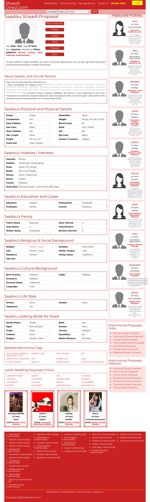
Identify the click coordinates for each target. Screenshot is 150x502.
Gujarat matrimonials (47, 443)
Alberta (138, 244)
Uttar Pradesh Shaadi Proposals (128, 343)
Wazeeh (134, 142)
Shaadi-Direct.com (17, 5)
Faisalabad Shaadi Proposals (127, 384)
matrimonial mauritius (92, 362)
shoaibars (86, 376)
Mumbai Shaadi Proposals (126, 333)
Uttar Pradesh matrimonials (42, 447)
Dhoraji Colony (26, 52)
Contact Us (98, 492)
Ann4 (134, 21)
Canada (134, 125)
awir (33, 359)
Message (54, 48)
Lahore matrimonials (19, 443)
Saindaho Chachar (133, 152)
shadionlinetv (63, 362)
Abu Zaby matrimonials (104, 447)
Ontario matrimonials (130, 434)
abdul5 (59, 382)
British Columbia (134, 123)
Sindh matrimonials (19, 466)
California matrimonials (103, 441)
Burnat (135, 293)
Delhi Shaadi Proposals (124, 346)
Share (55, 54)
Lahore (68, 422)
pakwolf (35, 362)
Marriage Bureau (87, 3)
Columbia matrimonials (131, 441)
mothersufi (11, 382)
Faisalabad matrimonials (13, 462)
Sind (40, 52)
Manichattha (135, 265)
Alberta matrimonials (130, 437)
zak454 (34, 376)
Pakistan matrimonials (18, 55)
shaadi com (62, 359)
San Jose (135, 30)
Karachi (16, 422)
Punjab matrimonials (47, 454)
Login (137, 3)
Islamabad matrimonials (12, 435)
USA (140, 32)
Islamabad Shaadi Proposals (127, 368)
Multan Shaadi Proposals (125, 388)
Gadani (132, 301)
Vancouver (134, 120)
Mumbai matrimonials (48, 434)
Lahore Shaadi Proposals (125, 375)
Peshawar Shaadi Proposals (126, 381)
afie (58, 376)
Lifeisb (135, 204)
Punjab (75, 422)
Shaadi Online (67, 492)
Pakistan (16, 424)
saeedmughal (63, 379)
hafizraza (10, 379)
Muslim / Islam (37, 247)
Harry (134, 234)
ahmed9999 (87, 382)
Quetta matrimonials (19, 457)
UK (139, 63)
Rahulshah (135, 82)
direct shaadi (62, 353)
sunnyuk (35, 382)
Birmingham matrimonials (69, 438)
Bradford (135, 61)
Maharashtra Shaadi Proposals (128, 336)
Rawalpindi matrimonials (13, 450)
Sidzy (134, 51)
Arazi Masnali (135, 213)
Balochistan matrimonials (13, 475)
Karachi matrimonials (19, 439)
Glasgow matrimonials (75, 451)
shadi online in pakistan (18, 359)
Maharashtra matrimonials (41, 438)
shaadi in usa (37, 353)
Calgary (130, 244)
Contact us (103, 3)
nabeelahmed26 (14, 376)
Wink (54, 42)
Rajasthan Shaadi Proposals (126, 352)
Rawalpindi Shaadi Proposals (127, 378)
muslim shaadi (13, 362)
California (132, 32)
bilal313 (9, 385)
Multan (95, 422)
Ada (131, 274)
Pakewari (132, 91)
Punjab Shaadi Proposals (125, 349)
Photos (54, 29)
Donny (135, 111)
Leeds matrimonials (74, 448)
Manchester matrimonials (69, 444)
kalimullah (36, 385)
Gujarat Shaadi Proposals (125, 339)
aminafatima (87, 385)
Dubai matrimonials (102, 444)
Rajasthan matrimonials (48, 457)
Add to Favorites (55, 23)
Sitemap (87, 492)
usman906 (36, 379)
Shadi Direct (52, 492)
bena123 (85, 379)
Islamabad (45, 422)
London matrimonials (75, 434)
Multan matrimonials (19, 446)
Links (78, 492)
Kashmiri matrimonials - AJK (18, 480)
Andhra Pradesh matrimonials (99, 451)
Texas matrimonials (101, 437)
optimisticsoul (63, 385)
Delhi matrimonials (46, 451)
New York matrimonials (103, 434)
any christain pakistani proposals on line (17, 354)
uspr (83, 359)
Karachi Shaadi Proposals (125, 371)
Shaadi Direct (50, 3)
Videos (54, 36)
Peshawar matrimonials (20, 454)
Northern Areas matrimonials (15, 486)
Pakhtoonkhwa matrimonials (15, 470)
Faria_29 (135, 173)
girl (83, 353)
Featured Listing (68, 3)
